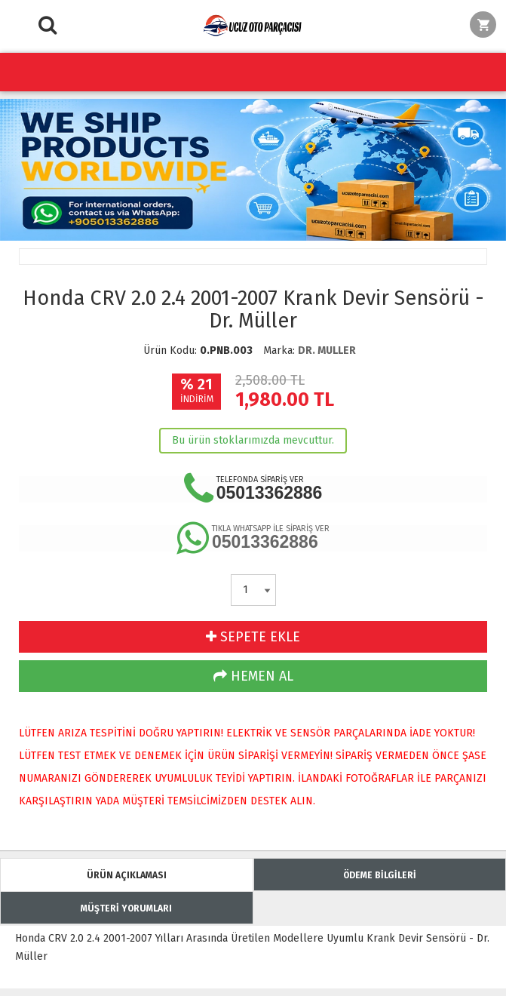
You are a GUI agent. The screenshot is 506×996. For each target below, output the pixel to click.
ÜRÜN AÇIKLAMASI (127, 875)
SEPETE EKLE (253, 637)
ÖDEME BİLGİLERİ (379, 875)
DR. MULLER (327, 350)
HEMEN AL (253, 676)
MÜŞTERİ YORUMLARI (126, 908)
